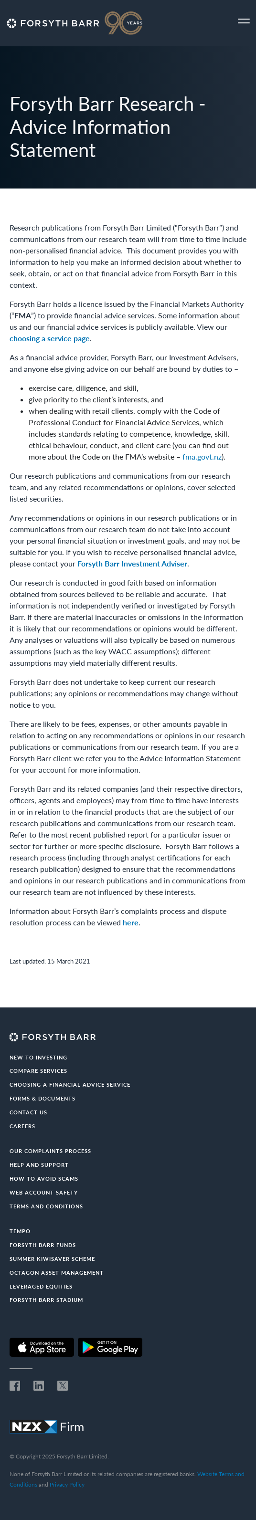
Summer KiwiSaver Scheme (52, 1259)
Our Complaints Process (50, 1151)
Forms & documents (42, 1098)
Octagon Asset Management (57, 1272)
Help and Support (39, 1165)
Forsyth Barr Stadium (46, 1300)
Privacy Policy (67, 1484)
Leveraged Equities (41, 1286)
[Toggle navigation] (244, 21)
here (131, 922)
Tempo (20, 1231)
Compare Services (38, 1071)
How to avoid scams (44, 1178)
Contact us (28, 1112)
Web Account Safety (44, 1192)
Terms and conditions (46, 1206)
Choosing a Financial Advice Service (70, 1084)
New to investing (38, 1057)
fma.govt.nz (202, 456)
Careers (22, 1126)
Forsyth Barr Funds (43, 1245)
